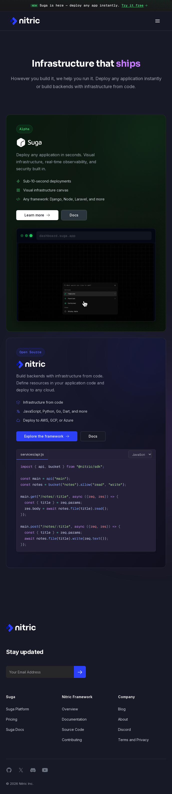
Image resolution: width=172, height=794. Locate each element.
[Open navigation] (157, 20)
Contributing (72, 740)
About (123, 719)
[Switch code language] (140, 454)
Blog (122, 709)
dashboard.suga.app (57, 236)
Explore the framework (46, 436)
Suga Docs (15, 729)
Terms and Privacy (133, 740)
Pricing (11, 719)
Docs (74, 215)
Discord (124, 729)
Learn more (37, 215)
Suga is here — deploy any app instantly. (89, 5)
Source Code (73, 729)
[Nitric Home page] (25, 20)
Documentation (74, 719)
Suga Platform (17, 709)
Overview (70, 709)
